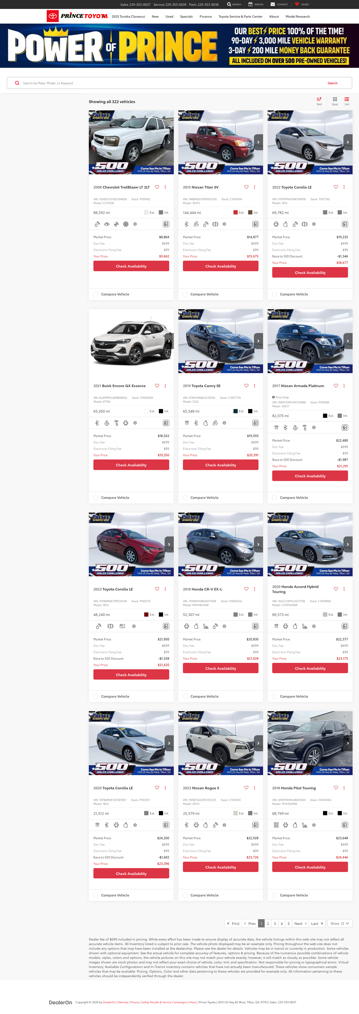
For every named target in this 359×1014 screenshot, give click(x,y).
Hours (193, 1002)
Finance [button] (206, 16)
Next (300, 923)
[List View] (347, 101)
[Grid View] (334, 101)
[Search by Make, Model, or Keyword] (173, 82)
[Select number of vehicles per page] (340, 923)
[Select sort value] (320, 101)
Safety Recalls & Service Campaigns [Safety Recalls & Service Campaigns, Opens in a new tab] (164, 1002)
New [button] (155, 16)
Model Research (298, 16)
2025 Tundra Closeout (128, 16)
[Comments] (166, 224)
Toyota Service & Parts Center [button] (240, 16)
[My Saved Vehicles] (301, 4)
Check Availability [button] (131, 265)
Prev (250, 923)
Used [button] (169, 16)
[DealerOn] (60, 1002)
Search (332, 83)
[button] (169, 142)
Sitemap (122, 1002)
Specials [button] (186, 16)
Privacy (134, 1002)
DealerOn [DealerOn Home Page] (109, 1002)
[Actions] (165, 187)
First (233, 923)
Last (317, 923)
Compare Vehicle (115, 294)
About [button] (274, 16)
